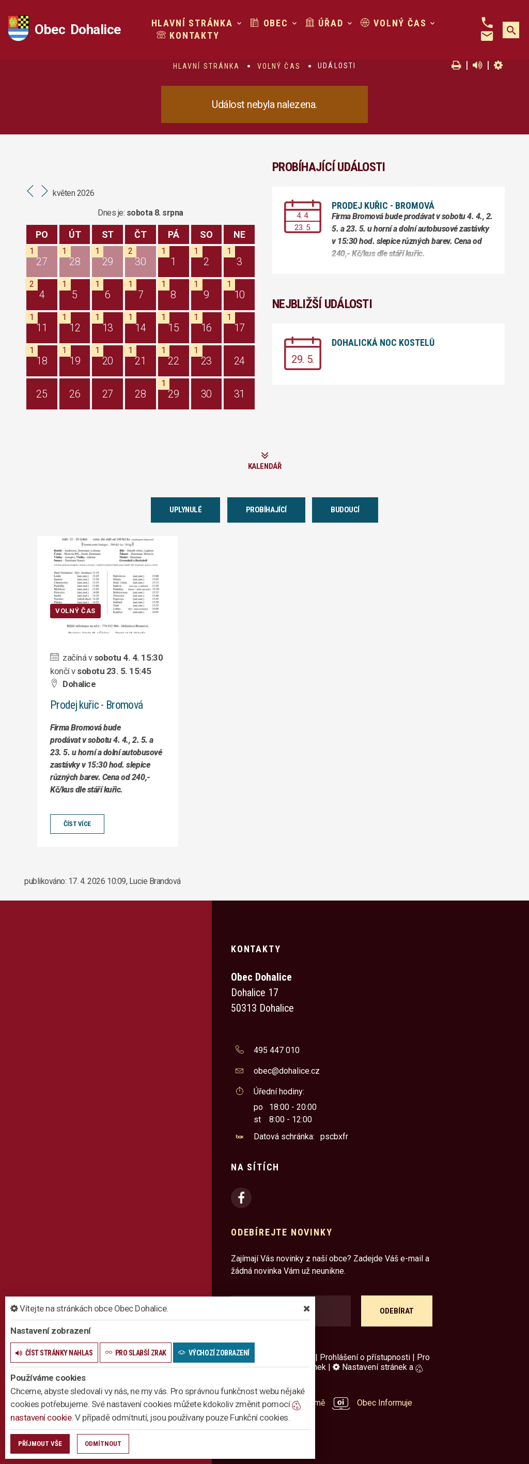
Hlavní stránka (192, 23)
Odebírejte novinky (281, 1231)
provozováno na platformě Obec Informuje (321, 1403)
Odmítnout (103, 1443)
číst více (77, 823)
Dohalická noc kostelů (383, 342)
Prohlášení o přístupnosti (365, 1357)
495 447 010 (277, 1050)
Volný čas (394, 23)
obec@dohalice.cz (287, 1070)
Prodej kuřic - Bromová (383, 205)
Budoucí (345, 509)
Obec (269, 23)
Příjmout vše (40, 1443)
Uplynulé (185, 509)
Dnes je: (111, 213)
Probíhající (266, 509)
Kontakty (188, 35)
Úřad (324, 23)
